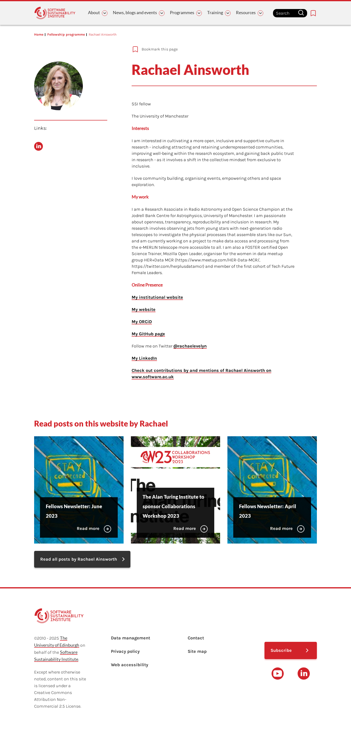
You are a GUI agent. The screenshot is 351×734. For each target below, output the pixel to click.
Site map (197, 651)
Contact (196, 638)
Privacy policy (125, 651)
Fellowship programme (66, 34)
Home (38, 34)
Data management (130, 638)
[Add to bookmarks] (207, 49)
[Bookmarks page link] (313, 13)
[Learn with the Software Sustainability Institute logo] (55, 13)
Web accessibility (129, 664)
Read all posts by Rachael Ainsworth (78, 559)
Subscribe (281, 650)
